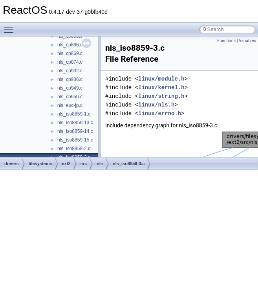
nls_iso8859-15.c (75, 140)
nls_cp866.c (69, 45)
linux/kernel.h (161, 87)
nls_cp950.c (69, 96)
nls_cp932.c (69, 71)
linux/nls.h (156, 104)
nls (100, 163)
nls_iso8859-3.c (129, 163)
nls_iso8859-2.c (73, 148)
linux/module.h (161, 79)
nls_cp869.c (69, 53)
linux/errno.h (159, 113)
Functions (226, 40)
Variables (247, 40)
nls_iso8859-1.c (73, 114)
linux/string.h (161, 96)
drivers (11, 163)
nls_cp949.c (69, 88)
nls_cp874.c (69, 62)
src (84, 163)
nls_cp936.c (69, 79)
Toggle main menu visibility (10, 26)
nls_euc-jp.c (69, 105)
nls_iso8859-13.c (75, 122)
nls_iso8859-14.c (75, 131)
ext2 (66, 163)
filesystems (40, 163)
